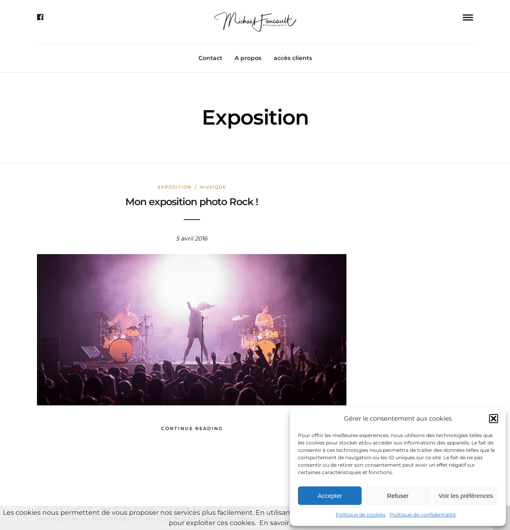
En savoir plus (282, 523)
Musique (213, 187)
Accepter (330, 495)
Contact (210, 58)
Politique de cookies (360, 514)
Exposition (175, 187)
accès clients (293, 58)
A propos (248, 58)
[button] (493, 418)
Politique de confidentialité (423, 514)
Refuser (398, 495)
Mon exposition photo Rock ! (191, 202)
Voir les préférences (465, 495)
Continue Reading (192, 428)
